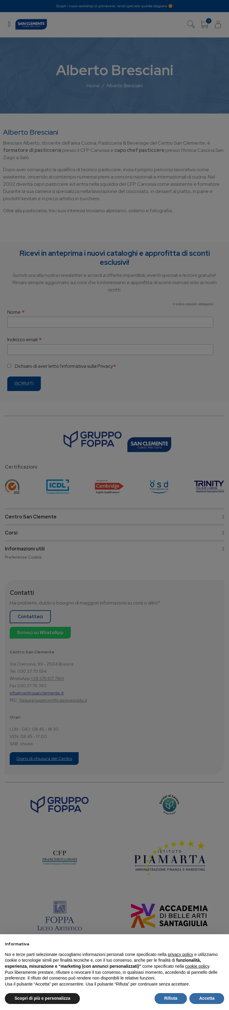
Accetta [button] (206, 998)
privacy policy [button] (180, 954)
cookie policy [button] (197, 966)
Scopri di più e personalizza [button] (42, 998)
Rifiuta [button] (171, 998)
